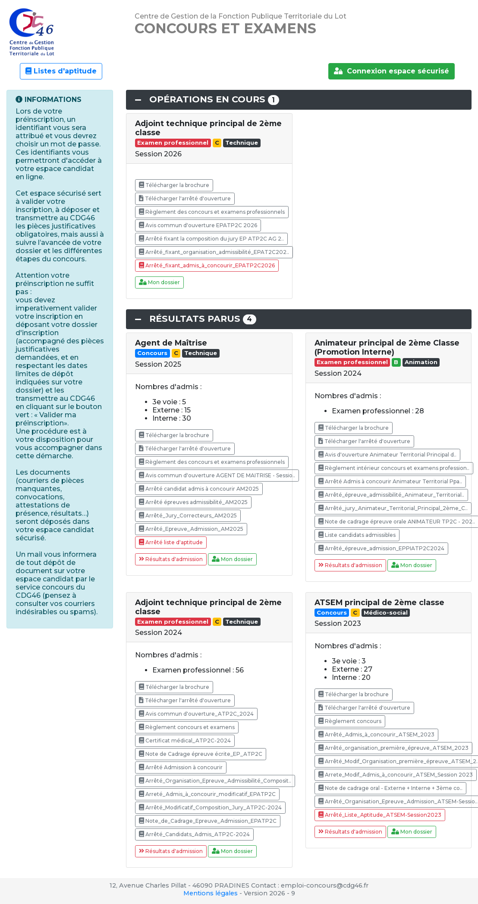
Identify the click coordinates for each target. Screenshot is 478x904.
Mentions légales (210, 893)
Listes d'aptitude (61, 71)
